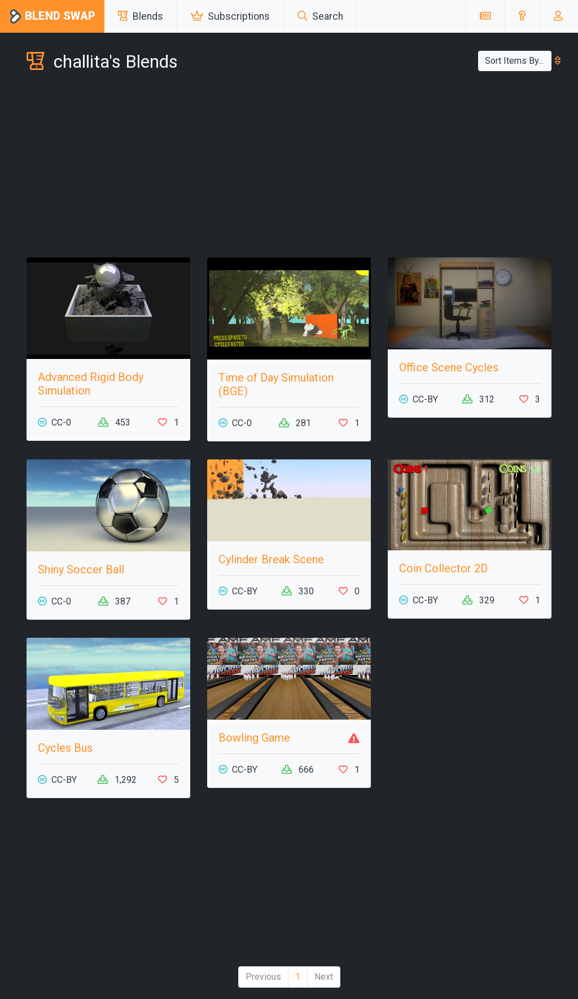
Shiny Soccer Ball (81, 569)
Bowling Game (254, 737)
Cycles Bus (65, 748)
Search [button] (320, 16)
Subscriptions (230, 16)
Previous (263, 976)
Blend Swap (52, 16)
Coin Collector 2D (443, 568)
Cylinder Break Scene (271, 559)
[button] (522, 16)
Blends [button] (140, 16)
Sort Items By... (518, 60)
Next (323, 976)
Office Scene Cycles (448, 367)
